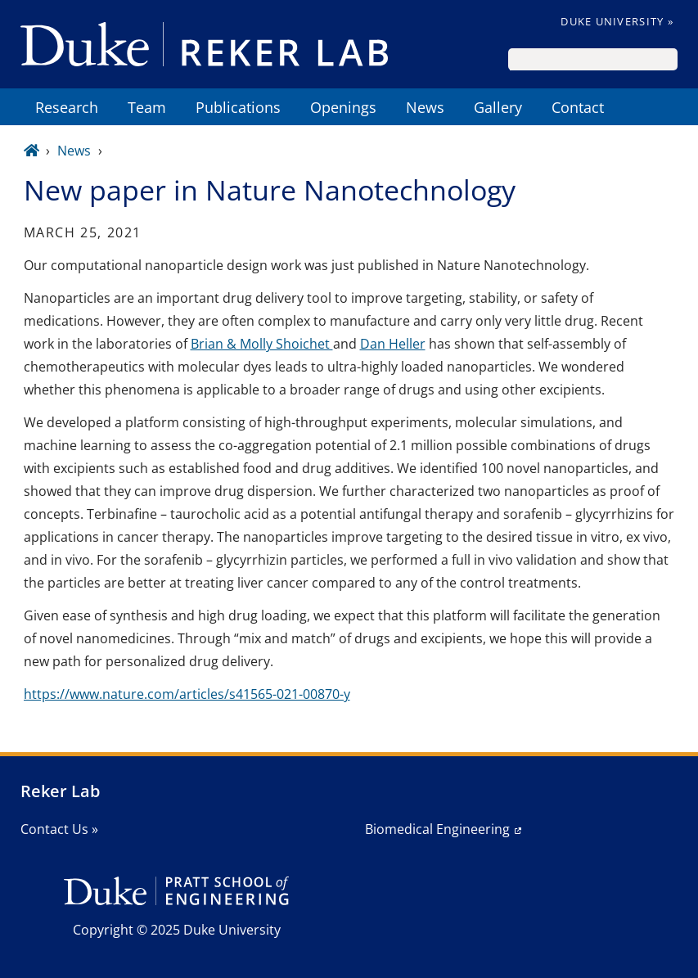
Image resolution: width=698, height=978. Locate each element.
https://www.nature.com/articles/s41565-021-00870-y (187, 694)
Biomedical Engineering (437, 829)
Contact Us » (59, 829)
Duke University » (617, 21)
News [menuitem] (425, 107)
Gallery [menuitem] (498, 107)
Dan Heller (393, 344)
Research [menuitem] (66, 107)
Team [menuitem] (147, 107)
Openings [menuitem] (343, 107)
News (74, 151)
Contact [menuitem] (578, 107)
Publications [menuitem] (238, 107)
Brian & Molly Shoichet (262, 344)
